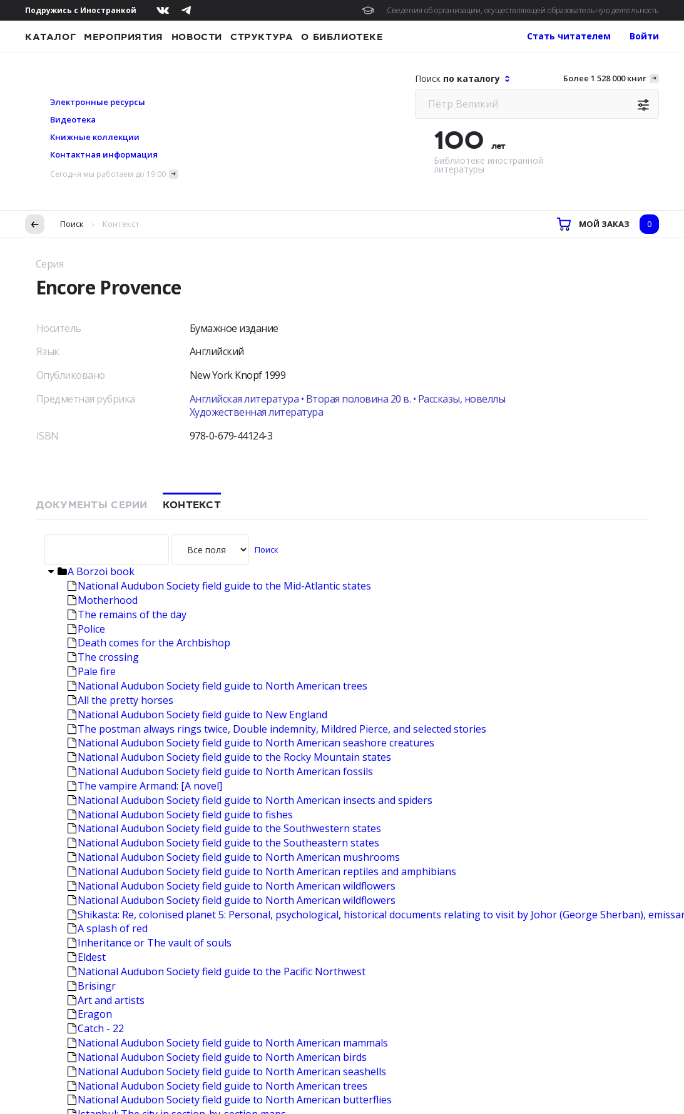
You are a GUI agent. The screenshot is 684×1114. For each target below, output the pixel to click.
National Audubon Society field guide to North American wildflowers (232, 593)
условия (235, 1049)
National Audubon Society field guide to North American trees (217, 393)
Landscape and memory (128, 893)
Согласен (47, 1085)
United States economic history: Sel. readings (177, 950)
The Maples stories (118, 864)
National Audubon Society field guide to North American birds (217, 764)
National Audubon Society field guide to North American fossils (220, 479)
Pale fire (92, 379)
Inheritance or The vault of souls (150, 650)
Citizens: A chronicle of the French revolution (177, 921)
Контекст (192, 212)
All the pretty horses (120, 407)
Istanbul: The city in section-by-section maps (177, 821)
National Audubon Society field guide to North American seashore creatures (251, 450)
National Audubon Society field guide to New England (197, 422)
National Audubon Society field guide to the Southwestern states (224, 536)
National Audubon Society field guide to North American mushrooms (234, 564)
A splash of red (108, 636)
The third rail (103, 964)
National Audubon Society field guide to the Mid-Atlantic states (219, 293)
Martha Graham (110, 936)
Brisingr (92, 693)
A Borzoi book (96, 279)
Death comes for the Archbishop (149, 350)
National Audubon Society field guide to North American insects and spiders (250, 507)
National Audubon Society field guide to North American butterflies (230, 807)
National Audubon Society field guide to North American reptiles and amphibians (262, 579)
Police (86, 336)
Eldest (87, 664)
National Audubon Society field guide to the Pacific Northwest (216, 679)
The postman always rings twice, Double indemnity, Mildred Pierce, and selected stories (277, 436)
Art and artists (106, 708)
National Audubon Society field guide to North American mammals (228, 750)
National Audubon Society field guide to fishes (180, 522)
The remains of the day (127, 322)
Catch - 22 (96, 736)
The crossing (103, 364)
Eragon (90, 721)
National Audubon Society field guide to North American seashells (227, 779)
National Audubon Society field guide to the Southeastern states (223, 550)
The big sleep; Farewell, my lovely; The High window (193, 879)
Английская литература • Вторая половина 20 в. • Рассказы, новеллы (348, 106)
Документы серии (92, 212)
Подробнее (220, 1061)
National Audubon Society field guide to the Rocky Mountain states (229, 464)
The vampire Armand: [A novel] (145, 493)
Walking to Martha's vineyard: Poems (160, 907)
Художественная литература (257, 119)
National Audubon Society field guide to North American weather (225, 850)
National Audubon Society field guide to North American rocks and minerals (250, 836)
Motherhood (103, 307)
